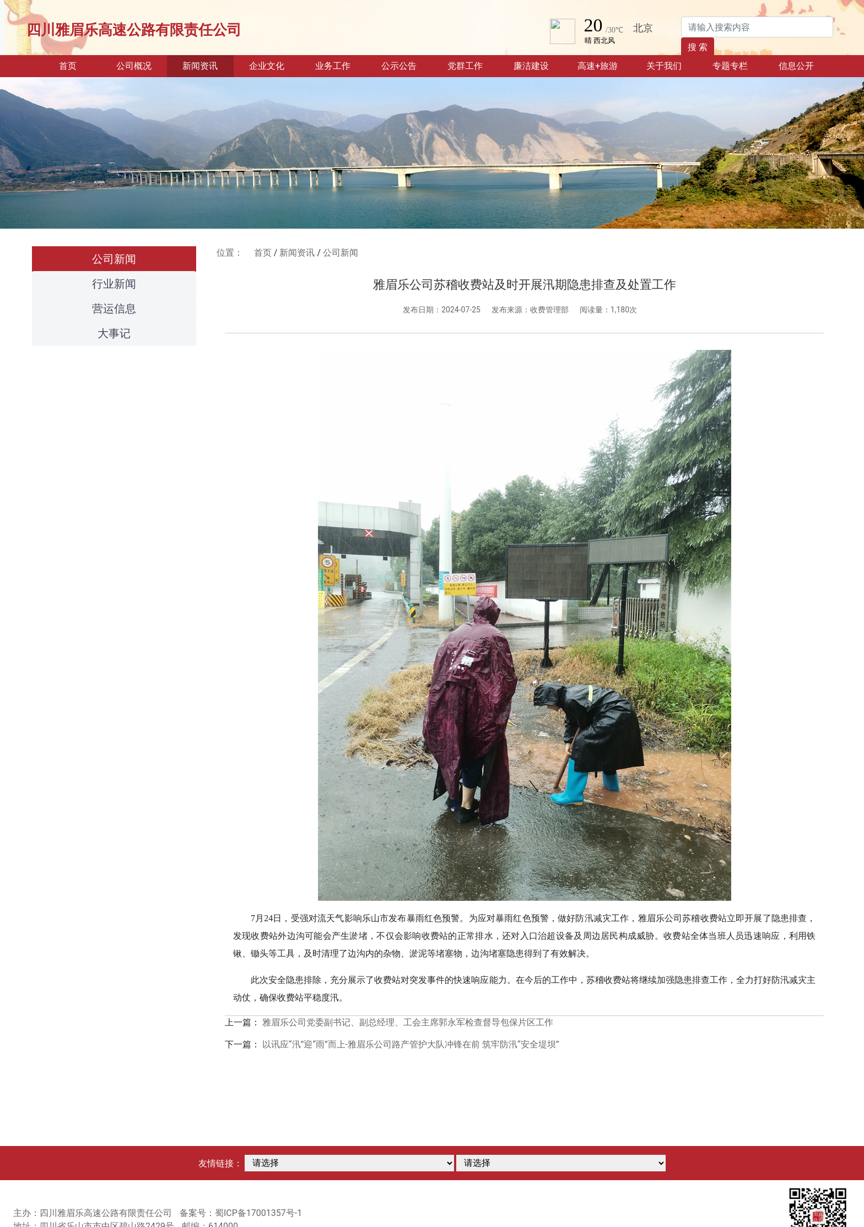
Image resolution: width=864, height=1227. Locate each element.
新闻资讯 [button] (200, 66)
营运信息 (114, 308)
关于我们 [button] (664, 66)
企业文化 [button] (266, 66)
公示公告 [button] (399, 66)
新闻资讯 (297, 252)
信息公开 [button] (796, 66)
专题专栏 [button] (730, 66)
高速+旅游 (597, 66)
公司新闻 (114, 259)
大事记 (114, 333)
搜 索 (698, 47)
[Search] (757, 27)
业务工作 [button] (332, 66)
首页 (80, 65)
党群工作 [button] (465, 66)
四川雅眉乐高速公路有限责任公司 (133, 29)
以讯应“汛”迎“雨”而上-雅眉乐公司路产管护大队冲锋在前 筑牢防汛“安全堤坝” (410, 1044)
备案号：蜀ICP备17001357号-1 (241, 1213)
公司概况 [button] (134, 66)
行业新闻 (114, 283)
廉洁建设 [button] (531, 66)
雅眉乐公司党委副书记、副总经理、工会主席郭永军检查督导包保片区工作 (407, 1022)
